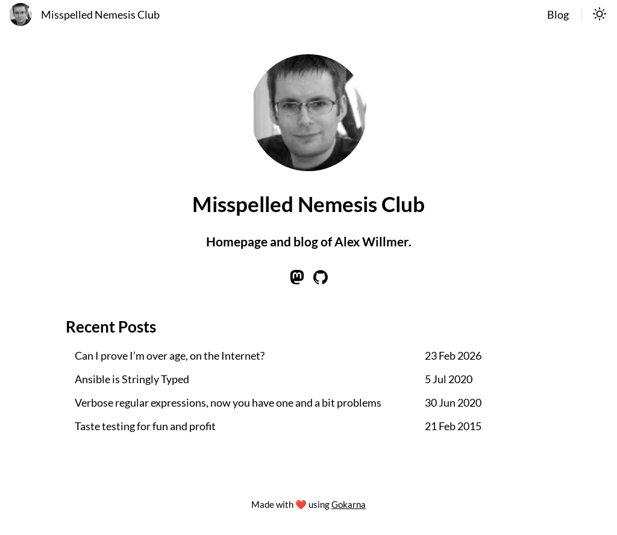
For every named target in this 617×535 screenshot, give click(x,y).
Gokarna (348, 504)
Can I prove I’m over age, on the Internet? (170, 355)
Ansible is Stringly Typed (132, 379)
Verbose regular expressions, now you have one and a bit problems (228, 402)
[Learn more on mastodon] (297, 280)
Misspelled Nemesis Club (100, 14)
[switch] (599, 15)
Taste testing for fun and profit (145, 426)
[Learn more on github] (320, 280)
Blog (558, 14)
